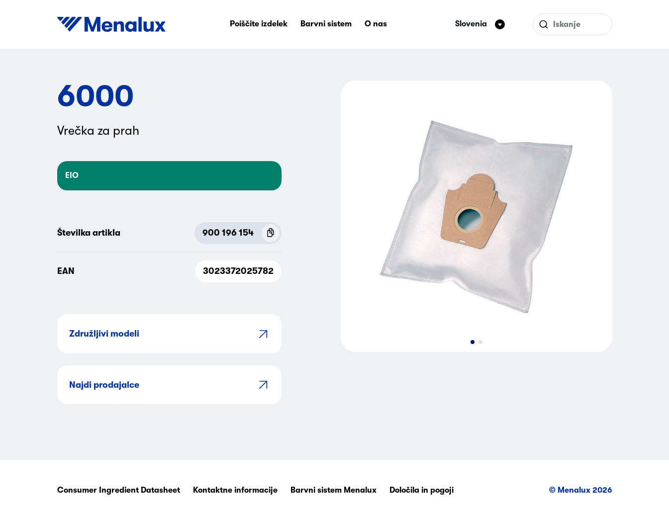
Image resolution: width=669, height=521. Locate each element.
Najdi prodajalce (169, 384)
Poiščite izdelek (258, 23)
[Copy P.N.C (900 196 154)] (271, 233)
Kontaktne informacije (235, 490)
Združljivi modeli (169, 334)
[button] (473, 342)
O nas (376, 23)
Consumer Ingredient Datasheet (118, 490)
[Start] (111, 24)
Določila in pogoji (421, 490)
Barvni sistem (326, 23)
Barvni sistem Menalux (333, 490)
